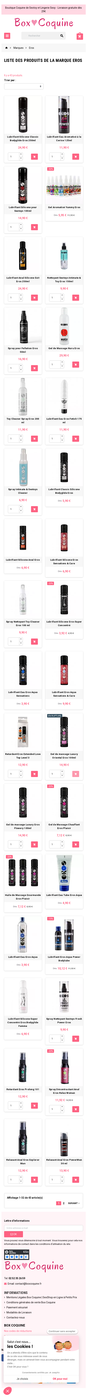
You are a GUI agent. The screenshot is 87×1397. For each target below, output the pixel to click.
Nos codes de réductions (18, 1331)
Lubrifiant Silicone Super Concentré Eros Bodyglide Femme (22, 1022)
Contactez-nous (15, 1317)
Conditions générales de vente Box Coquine (30, 1302)
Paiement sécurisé (17, 1307)
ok (13, 1234)
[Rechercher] (43, 36)
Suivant (74, 1203)
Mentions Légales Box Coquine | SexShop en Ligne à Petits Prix (41, 1297)
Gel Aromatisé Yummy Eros (64, 207)
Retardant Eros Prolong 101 (22, 1089)
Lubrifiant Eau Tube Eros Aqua (64, 895)
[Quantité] (13, 157)
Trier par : (10, 80)
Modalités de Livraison (19, 1312)
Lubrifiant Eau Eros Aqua (22, 957)
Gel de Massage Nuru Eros (64, 348)
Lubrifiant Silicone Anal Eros (23, 559)
